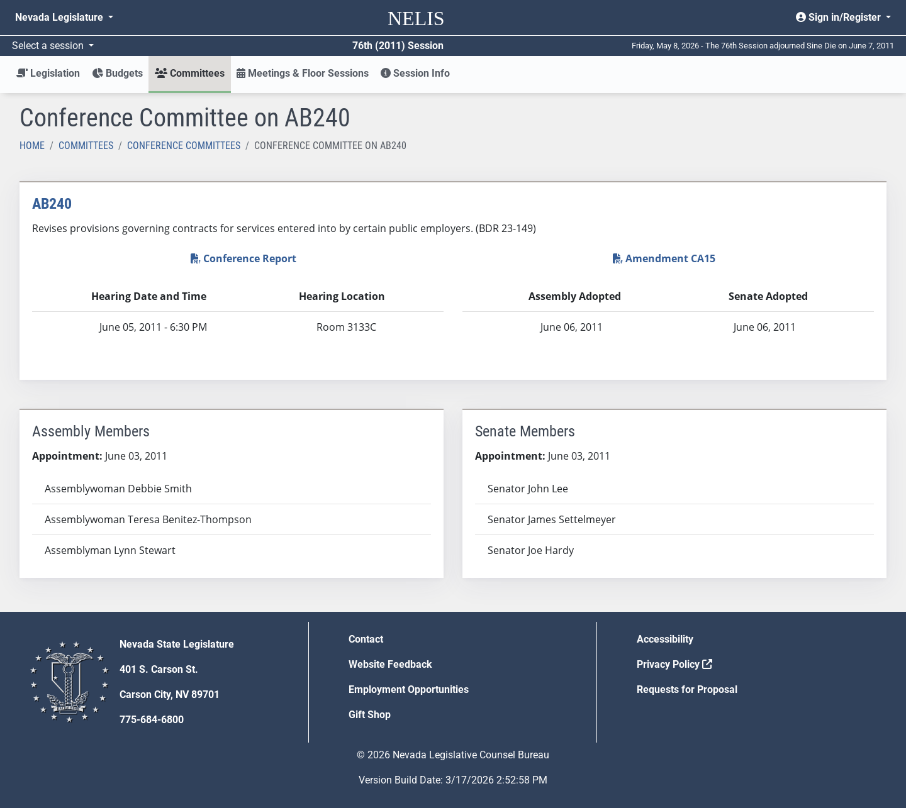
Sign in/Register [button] (839, 17)
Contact (366, 639)
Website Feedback (390, 664)
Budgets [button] (117, 73)
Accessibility (665, 639)
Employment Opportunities (409, 689)
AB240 (52, 204)
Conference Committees (183, 146)
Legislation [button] (48, 73)
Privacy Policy (674, 664)
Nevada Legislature (60, 17)
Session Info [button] (415, 73)
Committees (86, 146)
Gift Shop (370, 715)
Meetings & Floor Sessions (303, 73)
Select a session (49, 46)
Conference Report (243, 258)
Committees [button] (190, 73)
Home (32, 146)
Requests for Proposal (687, 689)
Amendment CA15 (664, 258)
